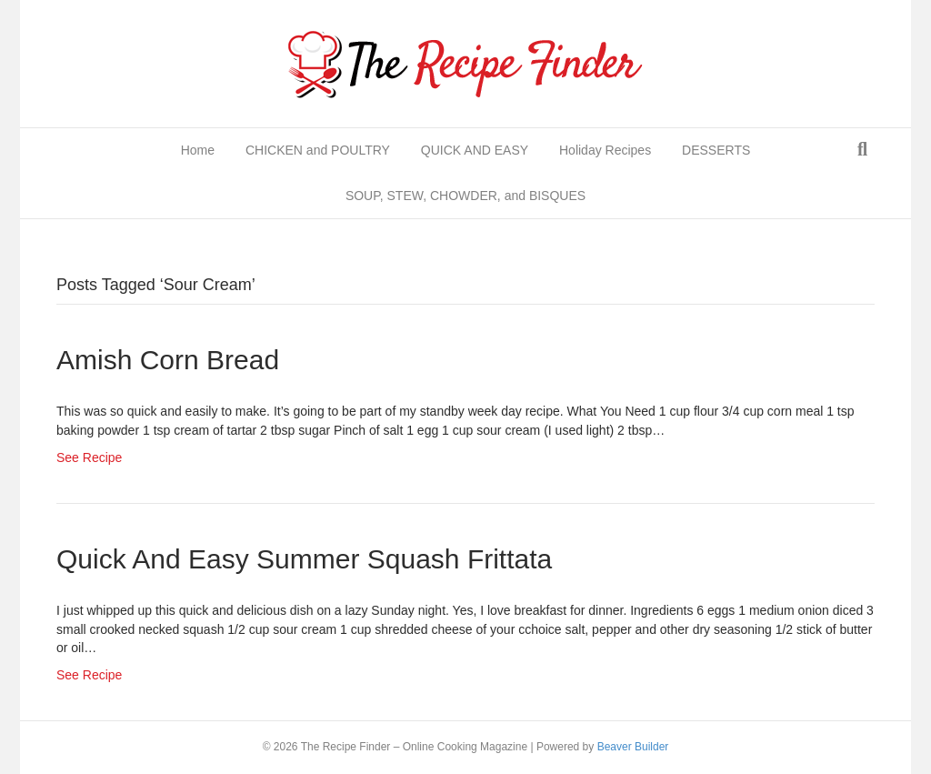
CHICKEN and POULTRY (317, 150)
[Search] (862, 149)
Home (198, 150)
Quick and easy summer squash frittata (304, 559)
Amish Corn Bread (167, 360)
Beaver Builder (633, 746)
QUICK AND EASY (474, 150)
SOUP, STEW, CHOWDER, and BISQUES (465, 195)
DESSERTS (716, 150)
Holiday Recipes (605, 150)
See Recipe (89, 457)
